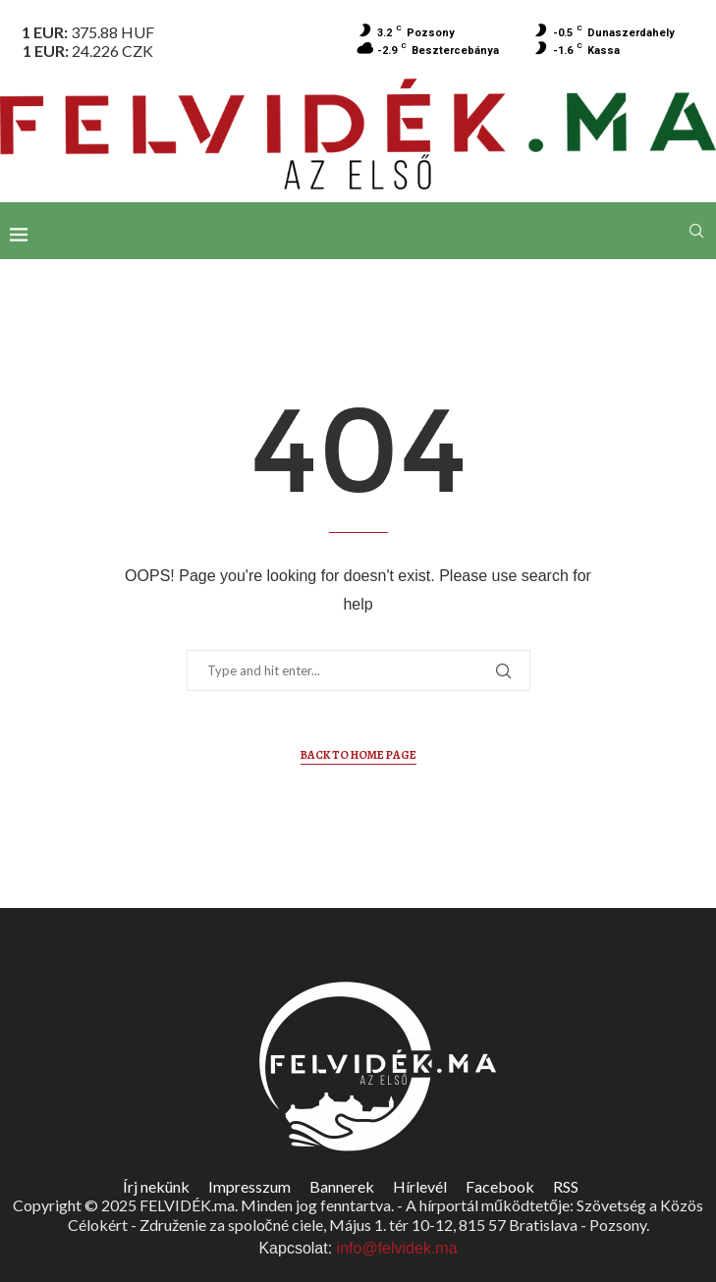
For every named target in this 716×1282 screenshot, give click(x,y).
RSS (565, 1186)
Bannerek (341, 1186)
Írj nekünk (156, 1186)
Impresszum (249, 1186)
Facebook (500, 1186)
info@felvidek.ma (397, 1248)
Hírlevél (420, 1186)
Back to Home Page (358, 755)
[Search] (696, 230)
